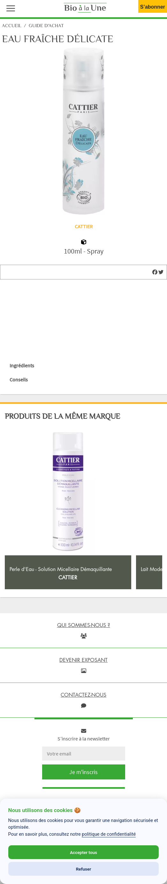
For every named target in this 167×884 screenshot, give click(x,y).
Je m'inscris (83, 772)
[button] (9, 7)
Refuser (83, 869)
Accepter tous (83, 852)
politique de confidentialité (109, 834)
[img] (154, 272)
